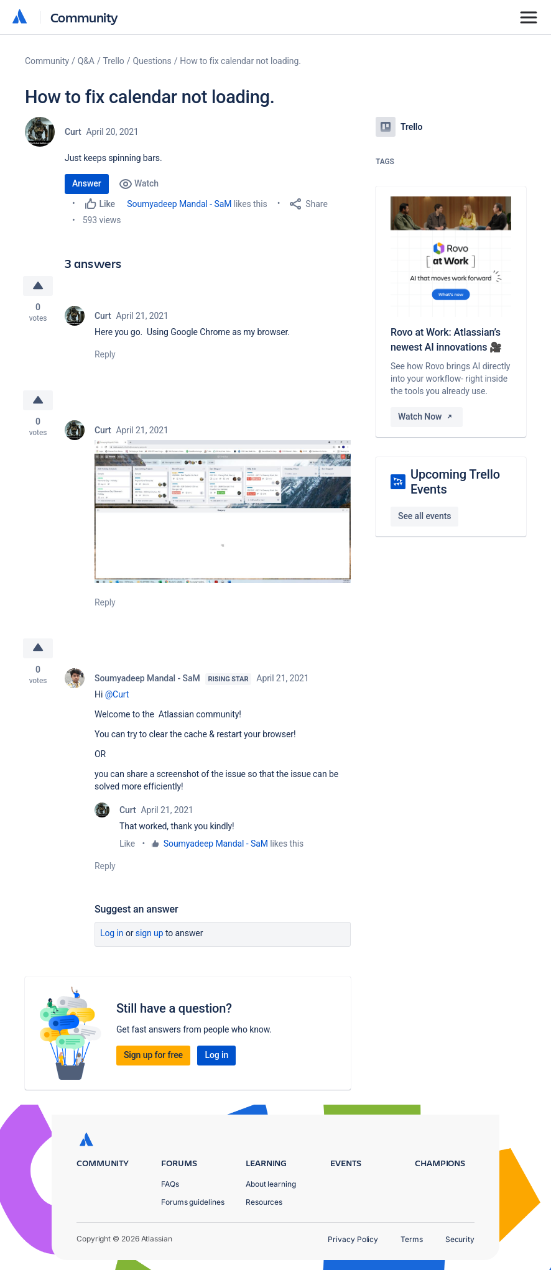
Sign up (150, 933)
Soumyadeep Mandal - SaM (179, 204)
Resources (264, 1202)
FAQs (170, 1184)
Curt (73, 132)
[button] (223, 511)
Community (84, 17)
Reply (105, 354)
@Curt (117, 694)
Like (127, 844)
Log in (112, 933)
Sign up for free (153, 1055)
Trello (113, 61)
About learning (271, 1184)
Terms (412, 1239)
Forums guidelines (193, 1202)
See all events (424, 516)
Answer (86, 183)
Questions (151, 61)
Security (460, 1239)
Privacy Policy (353, 1239)
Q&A (86, 61)
